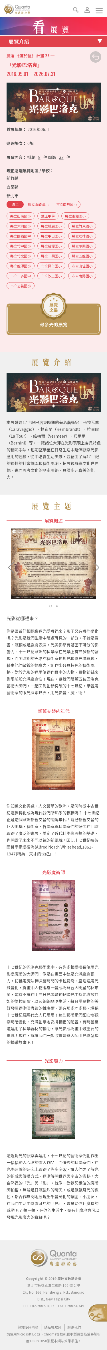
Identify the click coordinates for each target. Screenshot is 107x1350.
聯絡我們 (74, 1327)
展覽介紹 (19, 41)
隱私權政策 (52, 1327)
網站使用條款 (28, 1327)
